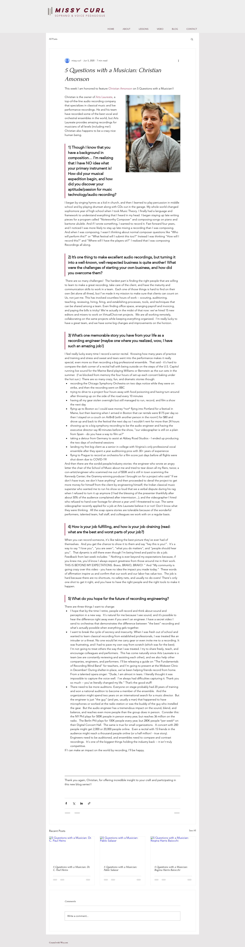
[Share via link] (89, 803)
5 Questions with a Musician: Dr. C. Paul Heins (71, 868)
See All (192, 830)
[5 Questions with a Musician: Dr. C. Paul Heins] (71, 849)
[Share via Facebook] (66, 803)
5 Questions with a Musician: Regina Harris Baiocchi (171, 868)
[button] (191, 39)
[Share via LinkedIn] (81, 803)
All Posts (53, 39)
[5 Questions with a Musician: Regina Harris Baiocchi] (173, 849)
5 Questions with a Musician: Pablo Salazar (120, 868)
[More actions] (178, 60)
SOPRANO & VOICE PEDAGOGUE (80, 15)
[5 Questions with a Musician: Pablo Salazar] (122, 849)
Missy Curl (80, 10)
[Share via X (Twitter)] (73, 803)
